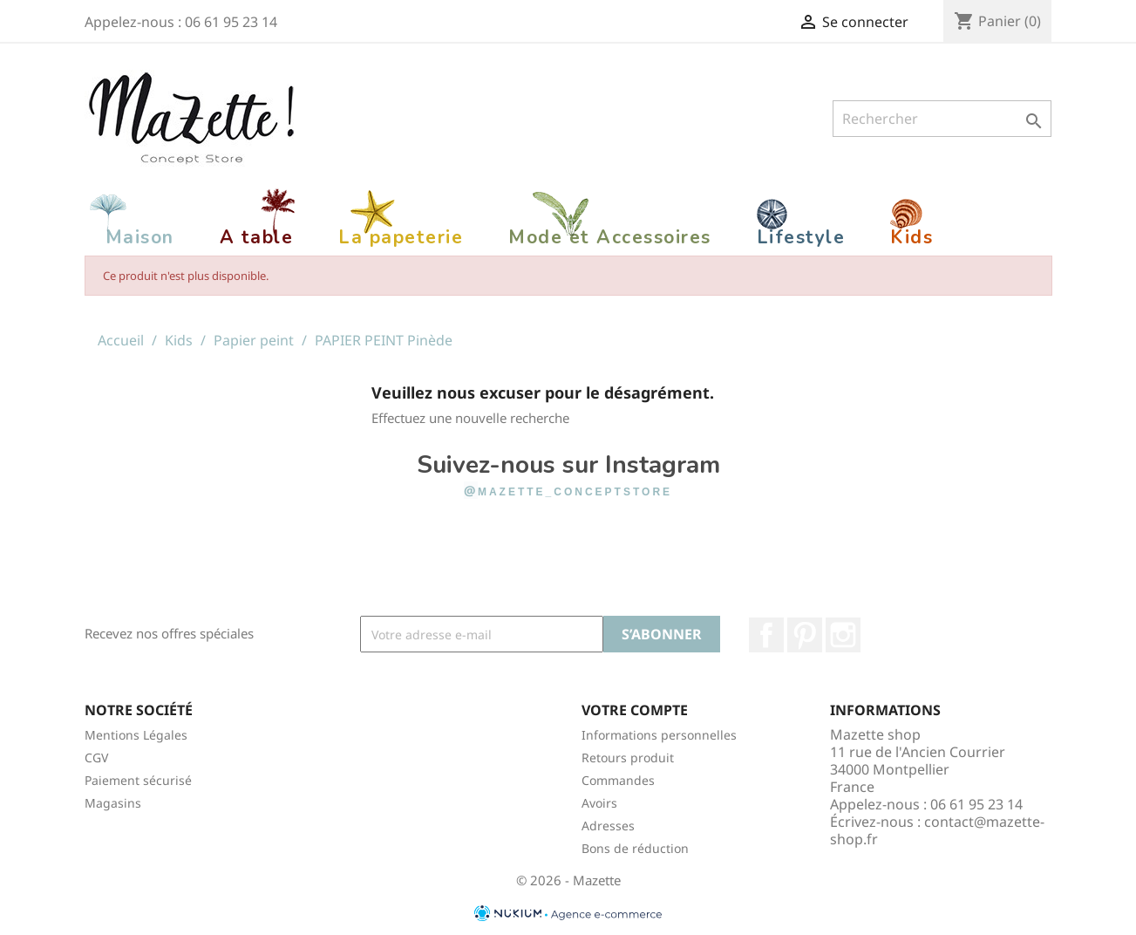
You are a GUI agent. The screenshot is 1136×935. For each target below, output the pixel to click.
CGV (96, 757)
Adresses (608, 825)
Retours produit (628, 757)
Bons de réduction (635, 848)
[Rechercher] (942, 118)
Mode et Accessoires (609, 237)
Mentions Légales (136, 735)
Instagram (843, 635)
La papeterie (400, 237)
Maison (139, 237)
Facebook (766, 635)
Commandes (618, 780)
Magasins (113, 803)
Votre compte (635, 710)
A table (257, 237)
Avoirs (599, 803)
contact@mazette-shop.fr (937, 830)
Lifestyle (801, 237)
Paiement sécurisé (138, 780)
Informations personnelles (659, 735)
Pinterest (804, 635)
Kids (911, 237)
